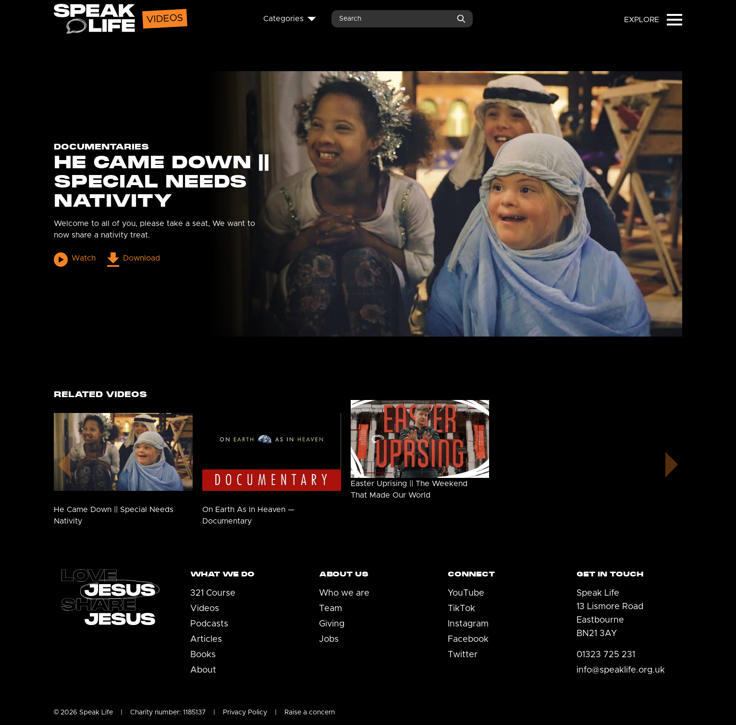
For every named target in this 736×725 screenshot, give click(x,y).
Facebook (468, 639)
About (203, 670)
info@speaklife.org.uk (621, 670)
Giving (331, 624)
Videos (204, 608)
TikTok (461, 608)
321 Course (212, 593)
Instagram (468, 624)
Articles (206, 639)
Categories (289, 19)
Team (330, 608)
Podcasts (209, 624)
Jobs (329, 639)
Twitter (463, 654)
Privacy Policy (245, 712)
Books (203, 654)
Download (133, 259)
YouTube (466, 593)
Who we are (344, 593)
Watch (75, 259)
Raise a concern (309, 712)
